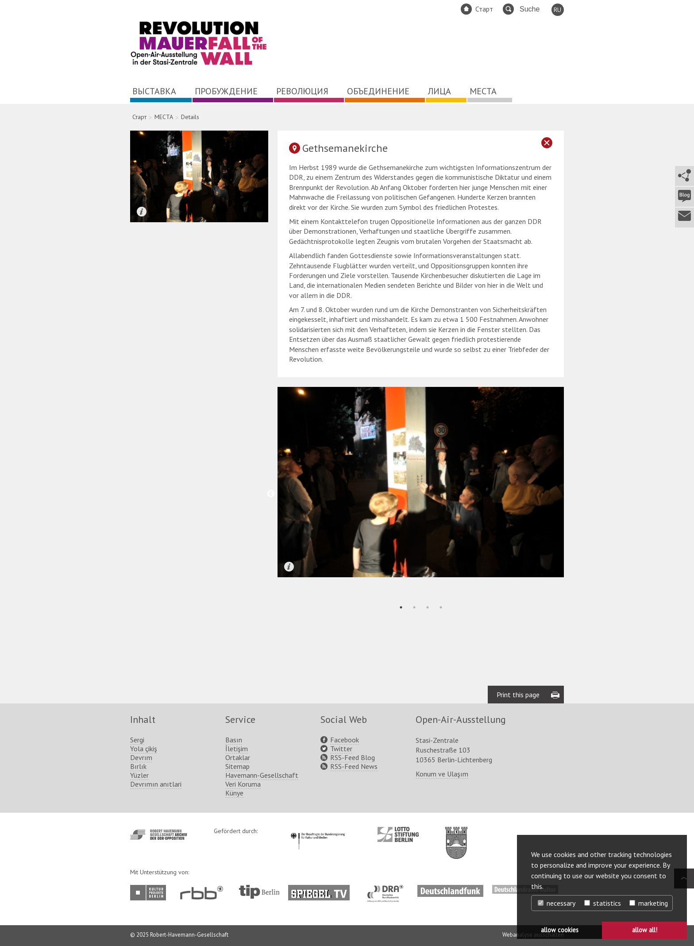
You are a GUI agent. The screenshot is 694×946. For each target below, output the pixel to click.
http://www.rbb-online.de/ (203, 892)
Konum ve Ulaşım (442, 773)
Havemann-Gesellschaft (261, 775)
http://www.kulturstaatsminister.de (317, 831)
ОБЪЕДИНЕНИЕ (378, 91)
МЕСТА (483, 91)
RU (557, 10)
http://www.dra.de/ (388, 889)
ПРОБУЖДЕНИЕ (226, 91)
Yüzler (139, 775)
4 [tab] (440, 607)
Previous (270, 494)
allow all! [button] (644, 930)
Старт (484, 8)
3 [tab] (427, 607)
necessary (556, 903)
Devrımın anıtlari (155, 784)
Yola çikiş (143, 748)
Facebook (344, 739)
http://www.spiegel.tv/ (322, 889)
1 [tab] (401, 607)
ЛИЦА (439, 91)
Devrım (141, 757)
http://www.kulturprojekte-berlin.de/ (150, 892)
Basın (233, 739)
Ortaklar (237, 757)
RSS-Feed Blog (352, 757)
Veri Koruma (243, 784)
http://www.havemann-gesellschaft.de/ (158, 834)
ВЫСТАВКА (154, 91)
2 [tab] (414, 607)
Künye (234, 792)
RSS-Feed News (354, 766)
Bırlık (138, 766)
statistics (602, 903)
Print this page (518, 694)
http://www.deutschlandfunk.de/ (450, 889)
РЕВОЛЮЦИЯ (302, 91)
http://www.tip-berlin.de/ (259, 892)
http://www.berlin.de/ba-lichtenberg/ (456, 836)
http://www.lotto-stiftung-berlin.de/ (398, 834)
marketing (648, 903)
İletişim (236, 748)
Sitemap (237, 766)
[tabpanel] (421, 482)
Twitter (341, 748)
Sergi (137, 739)
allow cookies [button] (559, 930)
